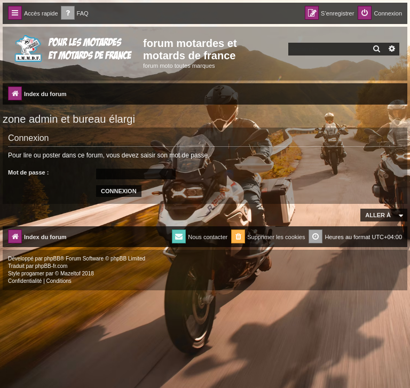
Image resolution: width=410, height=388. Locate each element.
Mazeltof (70, 273)
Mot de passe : (28, 172)
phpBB (52, 259)
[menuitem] (75, 13)
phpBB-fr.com (51, 266)
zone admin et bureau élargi (69, 119)
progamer (32, 273)
